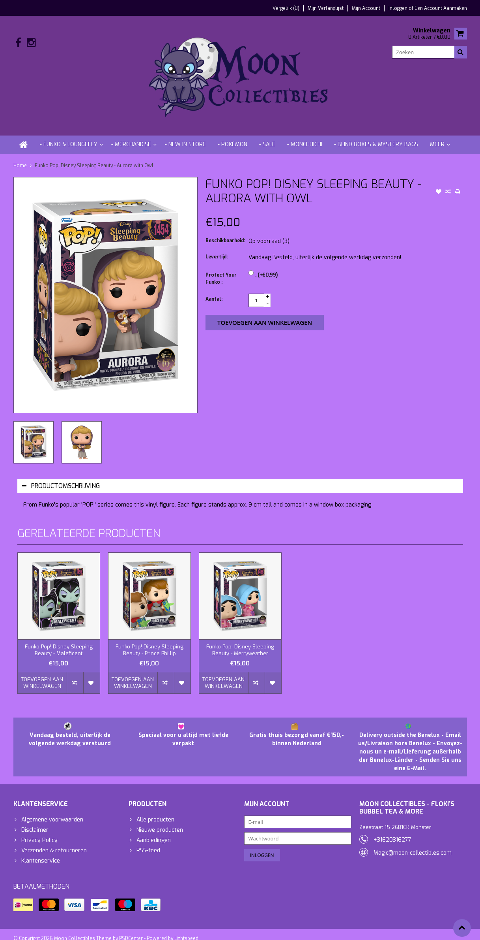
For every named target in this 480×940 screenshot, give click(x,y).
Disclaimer (35, 822)
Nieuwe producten (159, 822)
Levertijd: (216, 249)
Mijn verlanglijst (326, 8)
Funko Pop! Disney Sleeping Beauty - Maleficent (59, 642)
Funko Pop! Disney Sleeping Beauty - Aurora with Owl (94, 157)
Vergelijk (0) (286, 8)
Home (20, 157)
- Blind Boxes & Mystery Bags (376, 136)
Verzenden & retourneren (54, 842)
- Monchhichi (304, 136)
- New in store (185, 136)
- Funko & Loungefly (68, 136)
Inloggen (398, 8)
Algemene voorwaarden (52, 812)
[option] (33, 434)
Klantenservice (40, 853)
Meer (437, 136)
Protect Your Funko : (221, 271)
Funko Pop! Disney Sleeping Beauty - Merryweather (240, 642)
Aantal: (213, 291)
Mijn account (366, 8)
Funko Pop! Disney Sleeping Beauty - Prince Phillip (149, 642)
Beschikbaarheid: (225, 233)
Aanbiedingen (153, 832)
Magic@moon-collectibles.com (413, 845)
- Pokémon (232, 136)
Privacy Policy (39, 832)
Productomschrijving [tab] (61, 478)
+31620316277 (392, 832)
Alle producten (155, 812)
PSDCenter (131, 930)
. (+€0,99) (266, 267)
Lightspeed (186, 930)
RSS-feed (148, 842)
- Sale (267, 136)
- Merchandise (131, 136)
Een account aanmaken (441, 8)
